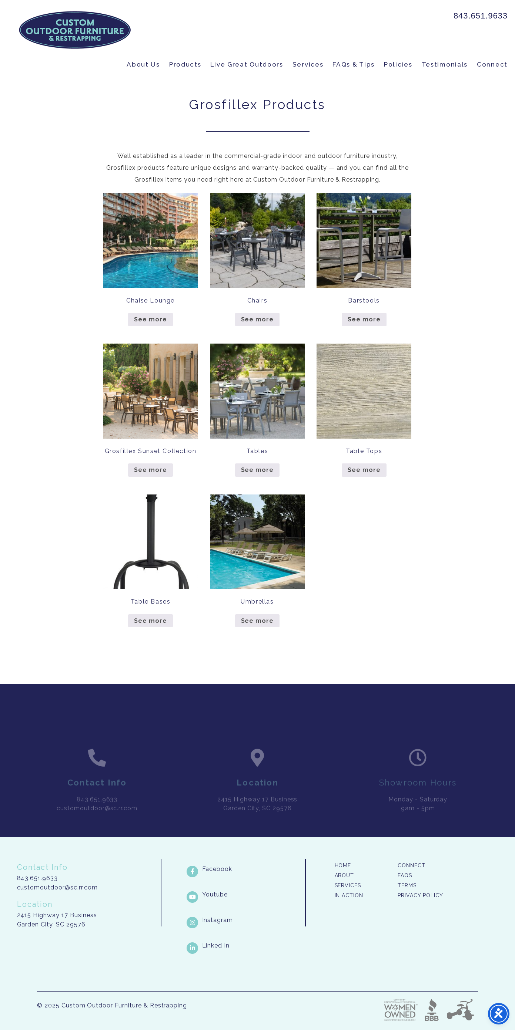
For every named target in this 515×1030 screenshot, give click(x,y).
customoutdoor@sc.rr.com (57, 887)
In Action (349, 895)
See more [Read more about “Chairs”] (257, 319)
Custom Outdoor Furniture (75, 30)
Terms (407, 885)
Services (308, 64)
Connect (492, 64)
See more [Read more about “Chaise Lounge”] (150, 319)
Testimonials (445, 64)
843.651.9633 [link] (481, 15)
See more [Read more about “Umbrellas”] (257, 620)
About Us (143, 64)
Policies (398, 64)
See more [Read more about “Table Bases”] (150, 620)
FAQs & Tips (353, 64)
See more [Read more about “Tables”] (257, 469)
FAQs (405, 875)
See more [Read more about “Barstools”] (364, 319)
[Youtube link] (245, 894)
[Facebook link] (245, 869)
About (344, 875)
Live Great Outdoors (246, 64)
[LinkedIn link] (245, 945)
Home (343, 865)
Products (185, 64)
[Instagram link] (245, 920)
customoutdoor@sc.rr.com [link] (97, 816)
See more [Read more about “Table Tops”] (364, 469)
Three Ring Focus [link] (460, 1010)
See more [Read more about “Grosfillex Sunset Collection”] (150, 469)
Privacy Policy (420, 895)
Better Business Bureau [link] (432, 1010)
